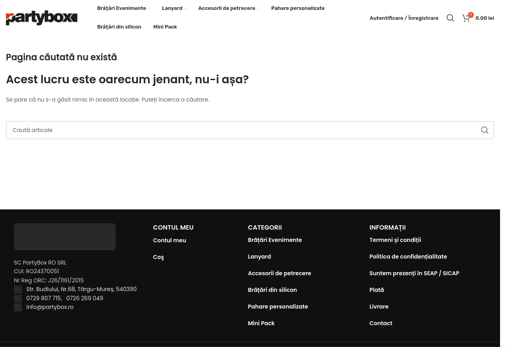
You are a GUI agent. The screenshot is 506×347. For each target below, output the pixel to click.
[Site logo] (41, 17)
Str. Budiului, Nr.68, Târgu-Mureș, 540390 (81, 289)
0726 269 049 (84, 298)
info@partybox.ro (50, 307)
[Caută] (450, 18)
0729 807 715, (46, 298)
